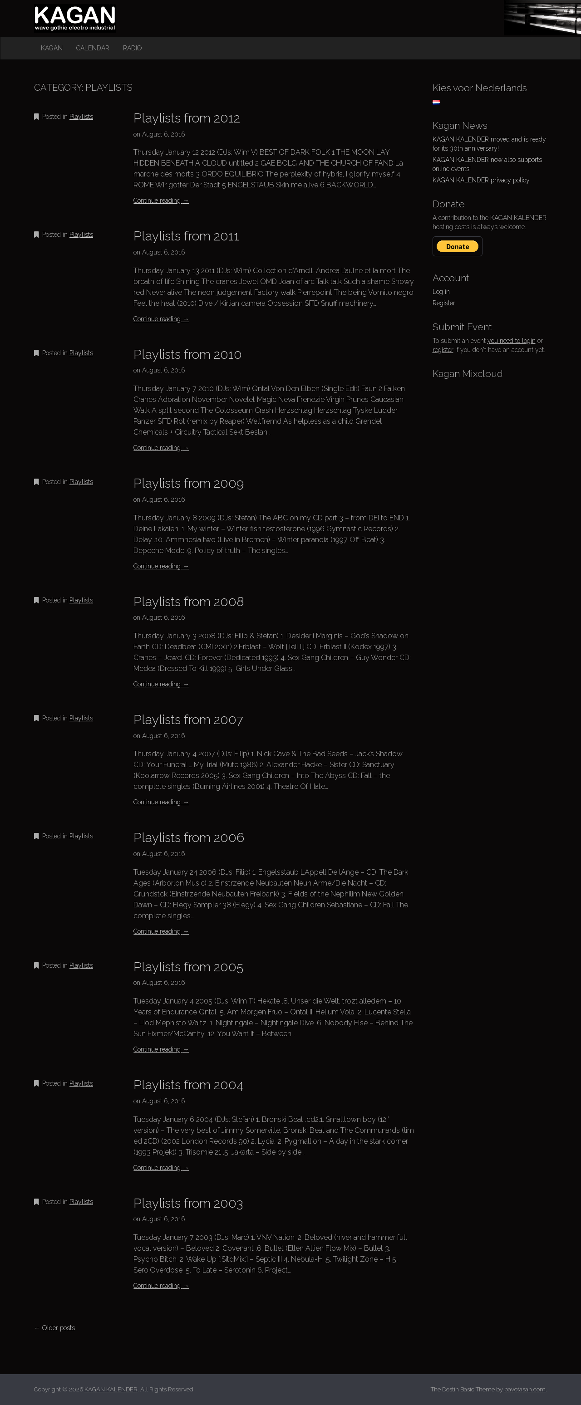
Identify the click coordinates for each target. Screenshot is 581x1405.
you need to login (511, 340)
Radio (132, 48)
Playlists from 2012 (186, 118)
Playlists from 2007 (188, 719)
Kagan (52, 48)
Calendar (92, 48)
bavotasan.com (525, 1389)
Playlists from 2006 (188, 837)
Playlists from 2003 (188, 1203)
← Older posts (54, 1328)
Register (444, 303)
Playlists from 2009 (188, 483)
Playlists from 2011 (186, 236)
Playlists (81, 116)
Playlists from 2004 (188, 1084)
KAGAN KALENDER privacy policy (481, 180)
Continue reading (161, 200)
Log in (441, 291)
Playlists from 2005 (188, 967)
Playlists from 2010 (187, 354)
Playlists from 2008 (188, 601)
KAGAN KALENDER (75, 8)
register (443, 349)
